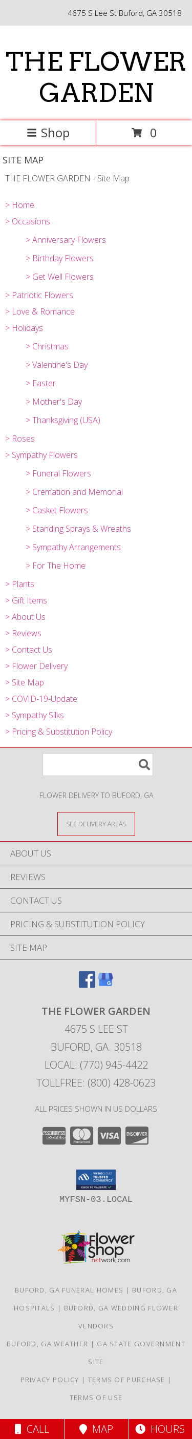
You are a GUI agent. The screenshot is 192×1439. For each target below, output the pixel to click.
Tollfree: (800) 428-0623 (96, 1083)
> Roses (20, 438)
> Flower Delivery (36, 666)
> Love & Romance (40, 311)
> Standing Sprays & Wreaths (78, 528)
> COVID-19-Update (41, 698)
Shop (48, 132)
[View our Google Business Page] (105, 984)
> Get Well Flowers (60, 276)
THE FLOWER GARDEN (96, 77)
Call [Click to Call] (32, 1429)
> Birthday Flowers (60, 258)
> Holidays (24, 327)
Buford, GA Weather (47, 1343)
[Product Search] (97, 764)
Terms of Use (96, 1397)
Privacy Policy (49, 1379)
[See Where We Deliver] (96, 823)
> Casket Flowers (57, 510)
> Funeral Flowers (58, 473)
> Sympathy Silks (34, 715)
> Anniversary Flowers (66, 239)
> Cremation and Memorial (74, 491)
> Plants (19, 584)
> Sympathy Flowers (41, 455)
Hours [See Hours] (160, 1429)
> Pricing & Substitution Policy (58, 731)
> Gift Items (26, 600)
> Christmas (47, 346)
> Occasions (27, 221)
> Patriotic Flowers (39, 295)
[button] (96, 1180)
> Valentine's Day (57, 364)
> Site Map (24, 682)
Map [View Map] (96, 1429)
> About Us (25, 616)
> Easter (41, 383)
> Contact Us (28, 649)
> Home (19, 205)
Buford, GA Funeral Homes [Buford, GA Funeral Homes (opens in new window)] (69, 1290)
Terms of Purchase (126, 1379)
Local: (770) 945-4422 (96, 1065)
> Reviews (23, 633)
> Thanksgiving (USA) (63, 420)
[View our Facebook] (87, 984)
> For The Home (56, 565)
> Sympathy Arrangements (73, 547)
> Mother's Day (54, 401)
